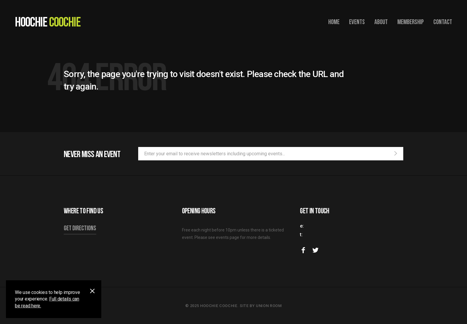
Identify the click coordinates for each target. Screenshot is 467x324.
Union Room (269, 305)
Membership (410, 21)
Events (357, 21)
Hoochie (48, 21)
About (381, 21)
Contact (442, 21)
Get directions (80, 227)
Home (334, 21)
